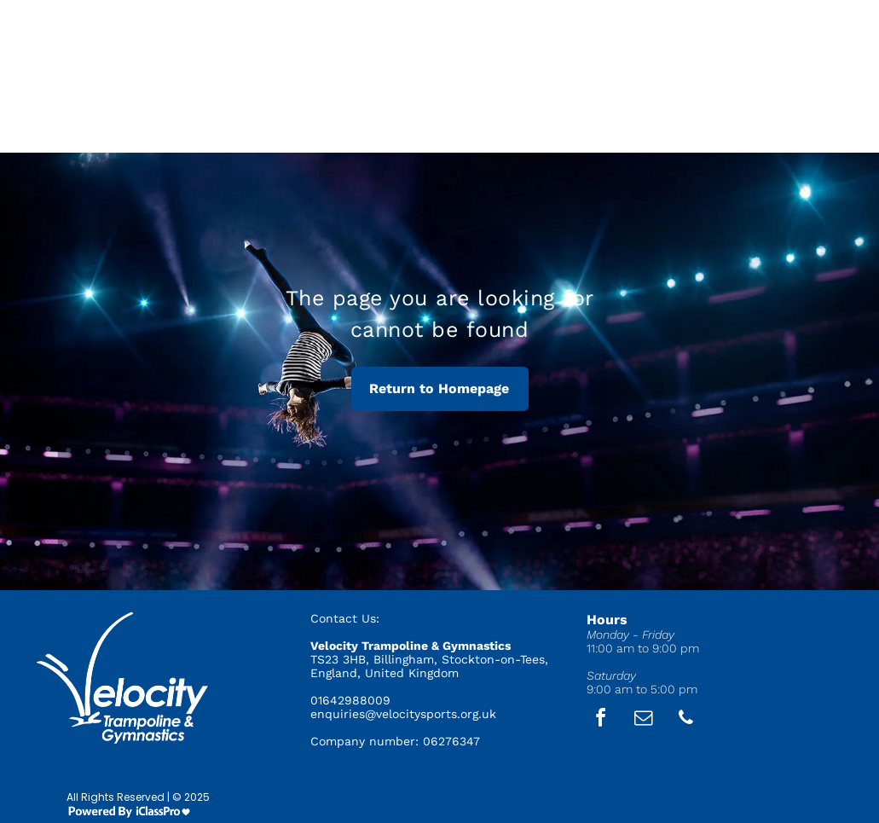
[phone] (685, 720)
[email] (642, 720)
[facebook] (600, 720)
